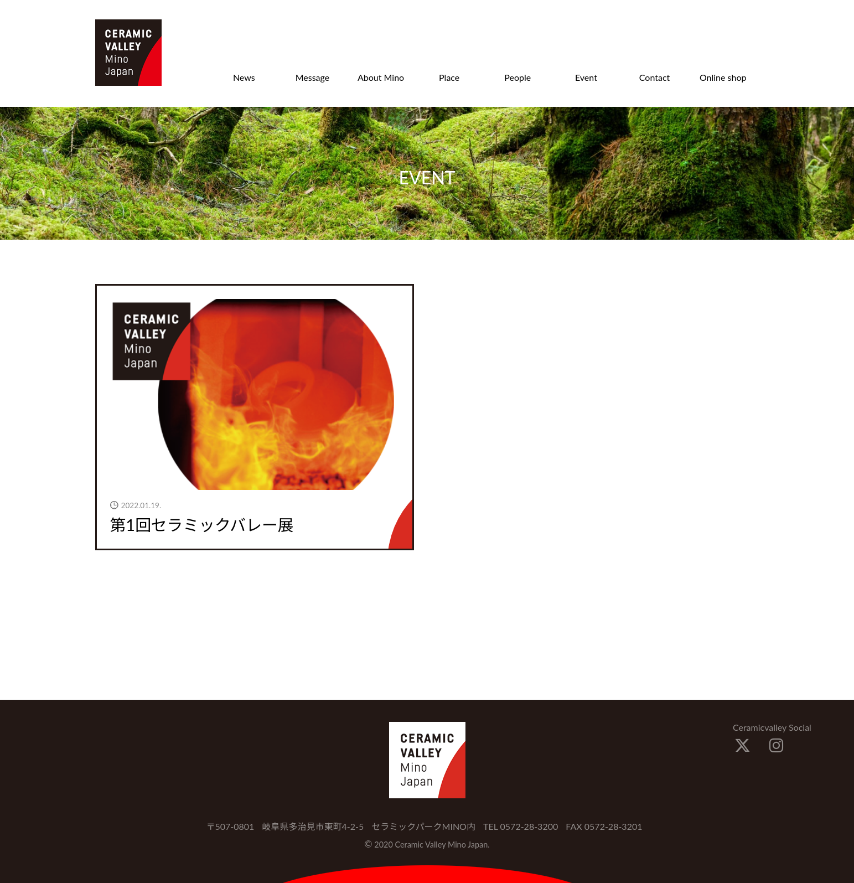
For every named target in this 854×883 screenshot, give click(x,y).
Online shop (723, 77)
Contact (654, 77)
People (517, 77)
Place (449, 77)
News (244, 77)
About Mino (381, 77)
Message (313, 77)
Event (586, 77)
